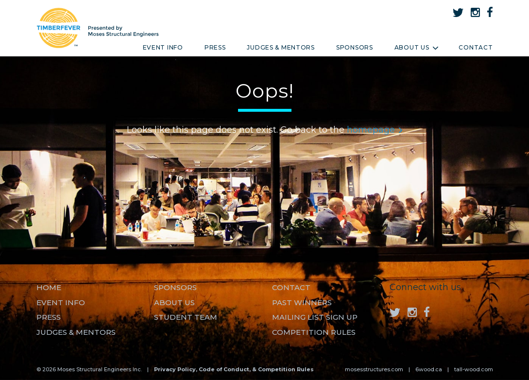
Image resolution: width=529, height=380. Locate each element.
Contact (476, 47)
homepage (374, 129)
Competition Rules (314, 332)
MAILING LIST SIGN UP (315, 317)
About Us (416, 47)
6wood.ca (428, 369)
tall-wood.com (473, 369)
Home (48, 287)
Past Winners (302, 302)
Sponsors (354, 47)
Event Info (163, 47)
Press (215, 47)
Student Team (185, 317)
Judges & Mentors (281, 47)
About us (174, 302)
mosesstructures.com (374, 369)
